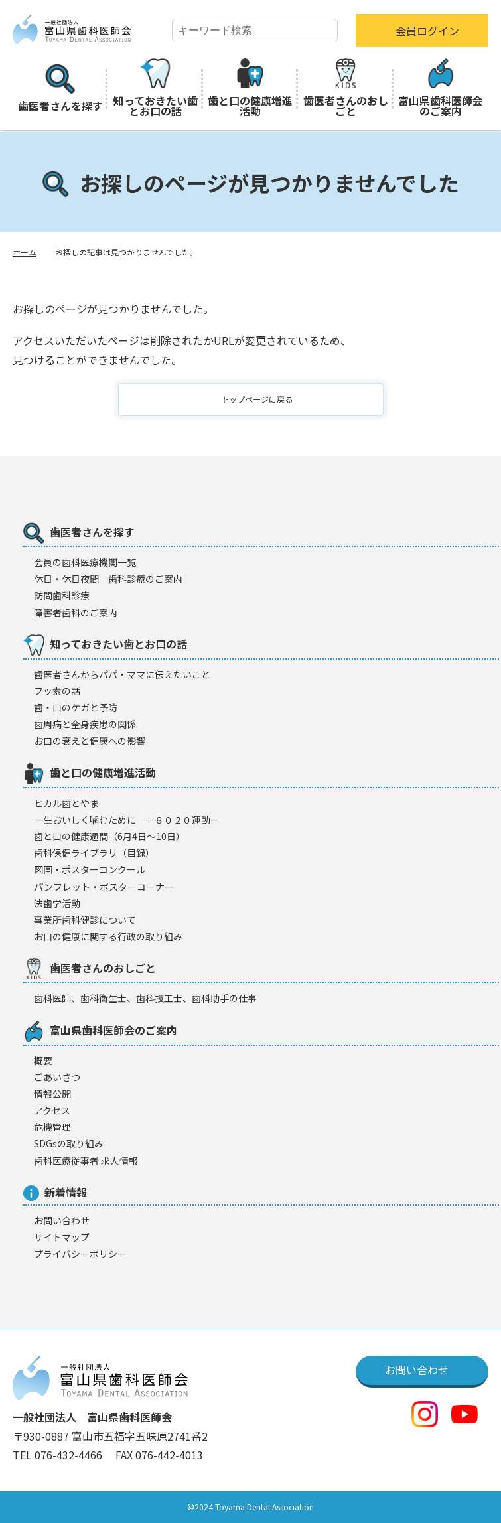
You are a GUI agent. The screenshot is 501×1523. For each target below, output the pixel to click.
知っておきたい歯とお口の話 (155, 88)
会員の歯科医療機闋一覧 (85, 562)
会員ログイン (427, 30)
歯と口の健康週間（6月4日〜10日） (109, 836)
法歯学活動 (57, 903)
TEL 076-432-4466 (59, 1455)
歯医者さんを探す (60, 88)
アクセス (52, 1110)
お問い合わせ (62, 1220)
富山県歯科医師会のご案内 (440, 88)
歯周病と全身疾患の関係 (85, 724)
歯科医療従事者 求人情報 (86, 1160)
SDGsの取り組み (69, 1143)
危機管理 (52, 1126)
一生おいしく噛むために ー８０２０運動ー (127, 819)
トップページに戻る (259, 399)
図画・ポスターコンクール (89, 869)
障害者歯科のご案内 (75, 612)
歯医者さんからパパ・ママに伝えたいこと (122, 674)
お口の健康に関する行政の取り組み (108, 936)
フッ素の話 (57, 690)
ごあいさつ (57, 1077)
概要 (43, 1060)
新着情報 (55, 1192)
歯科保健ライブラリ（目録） (94, 852)
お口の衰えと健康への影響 (89, 740)
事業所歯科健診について (85, 919)
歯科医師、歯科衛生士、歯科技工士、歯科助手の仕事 (145, 998)
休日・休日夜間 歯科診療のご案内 (108, 578)
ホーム (24, 251)
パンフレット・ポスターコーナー (104, 886)
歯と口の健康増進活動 (250, 88)
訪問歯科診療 (62, 595)
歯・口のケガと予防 (75, 707)
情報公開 (52, 1093)
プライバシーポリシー (80, 1253)
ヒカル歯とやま (66, 803)
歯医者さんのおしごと (345, 88)
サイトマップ (62, 1237)
